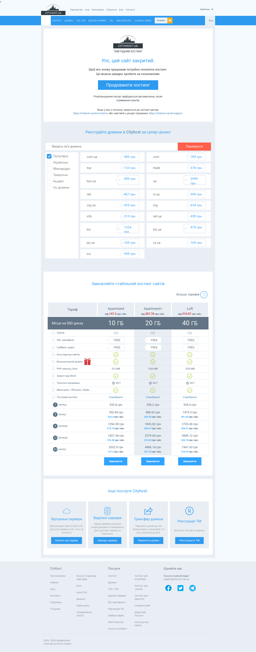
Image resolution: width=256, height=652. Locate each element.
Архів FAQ (82, 592)
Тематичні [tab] (57, 175)
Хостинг (56, 20)
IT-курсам (55, 609)
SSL (111, 20)
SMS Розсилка (123, 20)
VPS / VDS (80, 20)
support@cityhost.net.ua (176, 579)
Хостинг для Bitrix (117, 628)
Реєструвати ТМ (189, 540)
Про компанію (57, 576)
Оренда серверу (107, 540)
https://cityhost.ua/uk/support (165, 113)
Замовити (115, 461)
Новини (54, 582)
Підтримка (111, 9)
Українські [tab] (57, 162)
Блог (121, 9)
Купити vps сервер (66, 540)
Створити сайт (142, 605)
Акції (87, 9)
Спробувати (116, 397)
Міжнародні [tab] (58, 168)
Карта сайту (83, 605)
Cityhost (133, 132)
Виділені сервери (98, 20)
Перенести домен (148, 540)
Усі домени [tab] (58, 187)
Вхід (211, 20)
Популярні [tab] (57, 156)
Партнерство (76, 9)
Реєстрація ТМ (116, 609)
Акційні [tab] (55, 181)
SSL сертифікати (116, 602)
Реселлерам (98, 9)
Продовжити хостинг (128, 85)
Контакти (130, 9)
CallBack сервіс (143, 20)
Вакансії (81, 599)
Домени (69, 20)
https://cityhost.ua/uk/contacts (90, 113)
